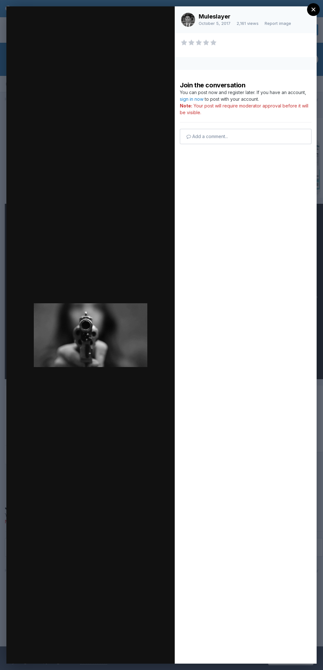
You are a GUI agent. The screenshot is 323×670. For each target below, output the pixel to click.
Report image (278, 23)
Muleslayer (215, 16)
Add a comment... (207, 136)
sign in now (191, 99)
